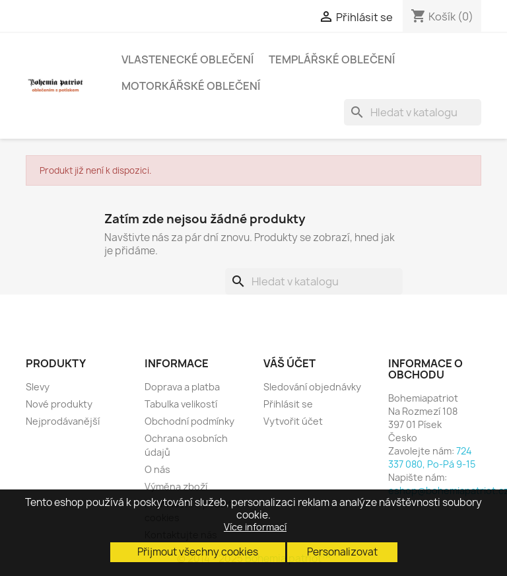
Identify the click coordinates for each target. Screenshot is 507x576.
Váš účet (289, 363)
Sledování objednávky (312, 386)
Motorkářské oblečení (190, 86)
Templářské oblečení (332, 59)
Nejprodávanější (63, 421)
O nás (157, 469)
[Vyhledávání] (412, 112)
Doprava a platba (182, 386)
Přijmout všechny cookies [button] (197, 552)
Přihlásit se (288, 404)
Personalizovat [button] (342, 552)
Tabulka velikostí (181, 404)
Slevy (38, 386)
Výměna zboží (176, 486)
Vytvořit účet (293, 421)
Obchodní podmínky (189, 421)
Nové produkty (59, 404)
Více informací (255, 527)
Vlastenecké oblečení (187, 59)
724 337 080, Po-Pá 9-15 (431, 457)
